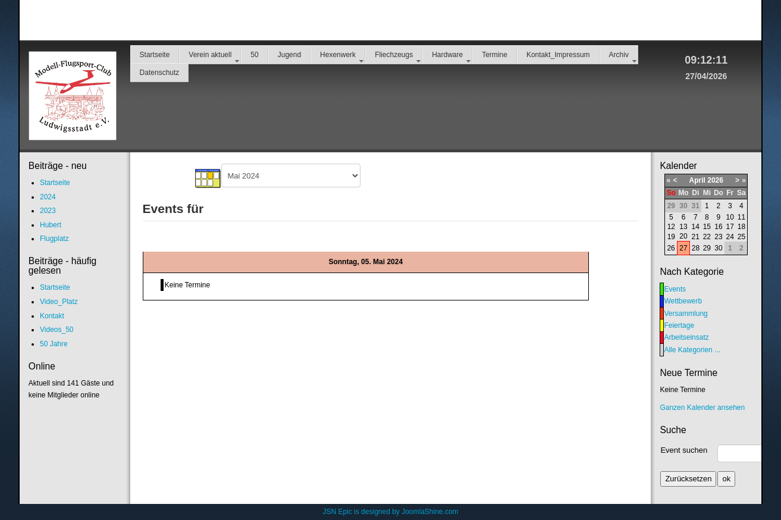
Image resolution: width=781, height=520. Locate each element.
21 (696, 237)
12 (671, 227)
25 (741, 237)
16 (718, 227)
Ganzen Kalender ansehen (702, 407)
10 (730, 217)
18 (741, 227)
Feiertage (679, 325)
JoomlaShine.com (430, 512)
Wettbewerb (683, 301)
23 (718, 237)
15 (707, 227)
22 (707, 237)
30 (718, 248)
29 (707, 248)
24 (730, 237)
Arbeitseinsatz (686, 337)
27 (683, 248)
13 (683, 227)
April (697, 180)
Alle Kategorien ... (692, 350)
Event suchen (683, 450)
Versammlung (685, 313)
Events (675, 289)
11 (741, 217)
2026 (715, 180)
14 (696, 227)
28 (696, 248)
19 (671, 237)
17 (730, 227)
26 (671, 248)
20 (683, 236)
